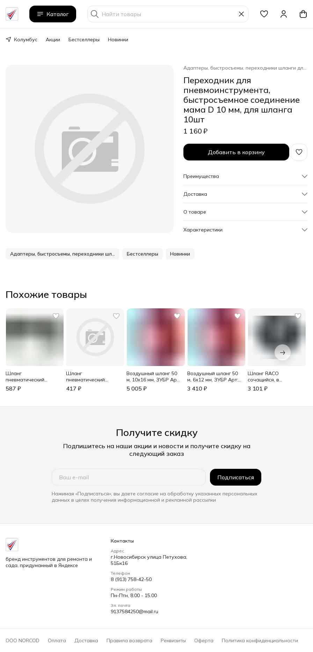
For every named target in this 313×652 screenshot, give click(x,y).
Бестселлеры (84, 39)
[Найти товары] (168, 14)
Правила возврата (129, 640)
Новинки (118, 39)
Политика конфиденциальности (260, 640)
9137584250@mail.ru (134, 611)
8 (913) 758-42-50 (131, 579)
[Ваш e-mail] (128, 477)
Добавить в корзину (236, 152)
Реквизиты (173, 640)
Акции (53, 39)
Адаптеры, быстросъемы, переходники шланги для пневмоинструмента (245, 68)
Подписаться (235, 477)
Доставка (86, 640)
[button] (264, 14)
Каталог (53, 13)
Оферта (203, 640)
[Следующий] (283, 352)
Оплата (57, 640)
